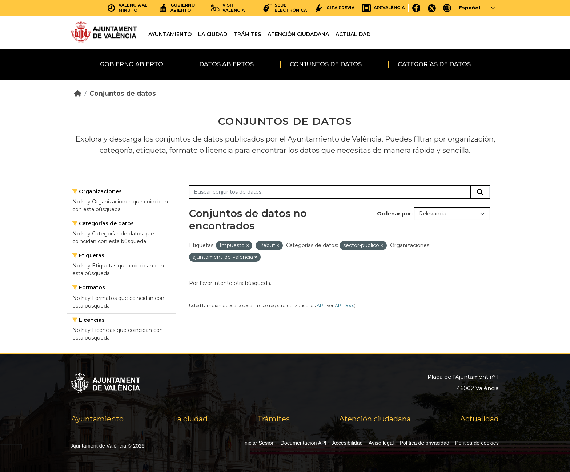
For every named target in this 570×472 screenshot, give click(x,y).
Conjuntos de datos (326, 64)
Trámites (247, 34)
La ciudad (212, 34)
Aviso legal (381, 443)
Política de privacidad (424, 443)
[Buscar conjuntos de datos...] (330, 192)
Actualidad (353, 34)
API (320, 305)
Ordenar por (394, 213)
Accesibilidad (347, 443)
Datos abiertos (226, 64)
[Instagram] (447, 7)
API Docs (344, 305)
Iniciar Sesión (258, 443)
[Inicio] (77, 93)
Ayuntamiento (170, 34)
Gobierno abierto (131, 64)
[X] (431, 7)
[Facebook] (416, 7)
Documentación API (303, 443)
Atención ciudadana (298, 34)
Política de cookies (477, 443)
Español (469, 8)
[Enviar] (480, 192)
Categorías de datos (434, 64)
